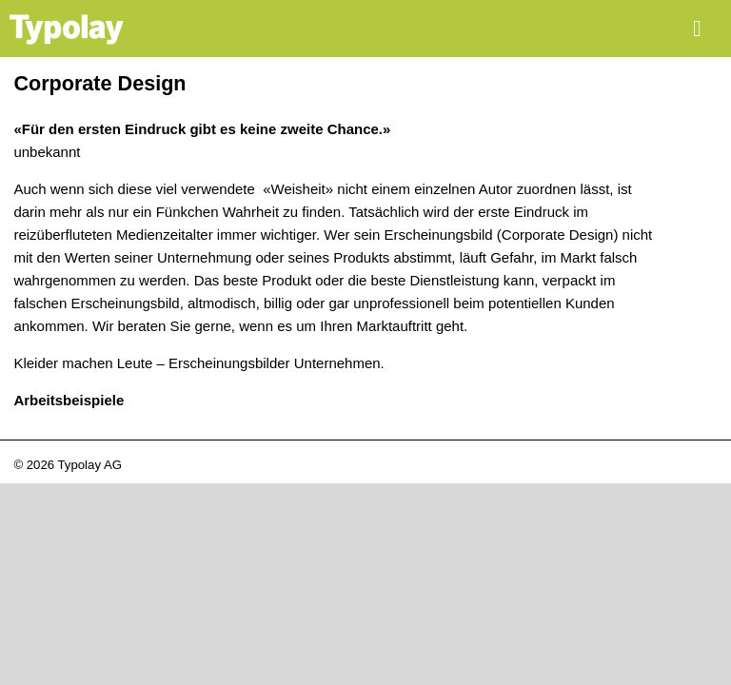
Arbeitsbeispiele (68, 400)
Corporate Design (99, 83)
